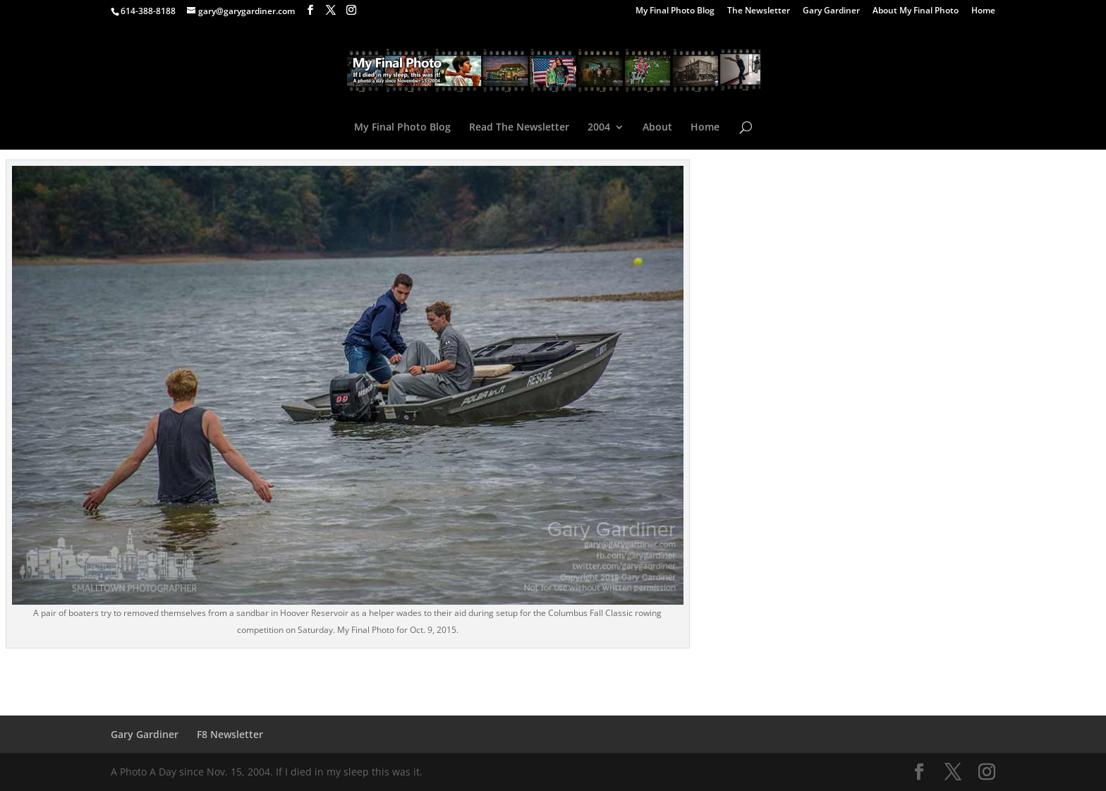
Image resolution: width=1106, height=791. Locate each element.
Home (983, 11)
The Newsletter (758, 11)
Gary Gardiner (831, 11)
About (657, 127)
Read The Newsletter (519, 127)
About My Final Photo (916, 11)
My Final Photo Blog (675, 11)
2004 (599, 127)
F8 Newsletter (230, 734)
